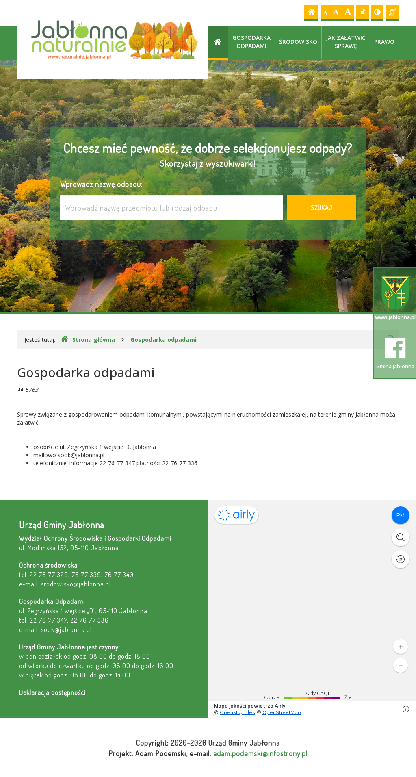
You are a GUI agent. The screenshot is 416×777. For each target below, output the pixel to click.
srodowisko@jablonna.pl (76, 583)
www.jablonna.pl (395, 298)
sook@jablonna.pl (66, 629)
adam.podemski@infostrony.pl (260, 753)
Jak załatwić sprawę (346, 42)
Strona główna (88, 339)
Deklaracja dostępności (52, 692)
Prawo (384, 42)
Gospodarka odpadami (251, 42)
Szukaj (321, 208)
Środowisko (298, 42)
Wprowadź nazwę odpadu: (101, 184)
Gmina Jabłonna (395, 353)
